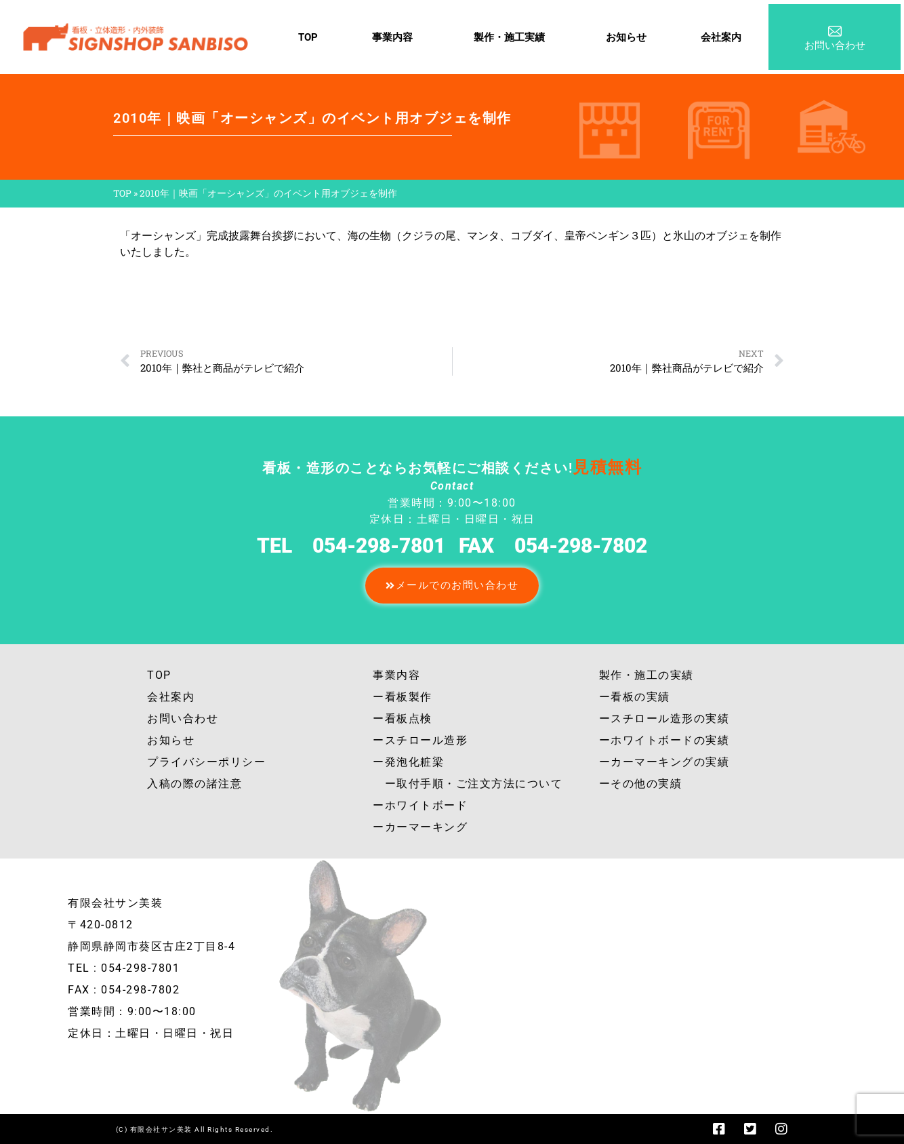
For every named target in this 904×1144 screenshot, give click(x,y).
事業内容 (395, 37)
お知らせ (626, 37)
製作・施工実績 (513, 37)
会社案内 (721, 37)
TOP (308, 37)
